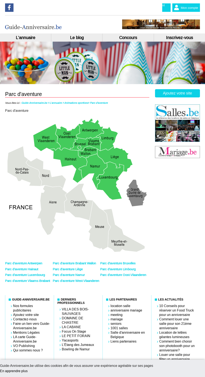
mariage (117, 319)
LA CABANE (71, 327)
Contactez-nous (25, 319)
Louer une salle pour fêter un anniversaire (174, 356)
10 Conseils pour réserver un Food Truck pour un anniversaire (176, 310)
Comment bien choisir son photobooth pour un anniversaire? (177, 345)
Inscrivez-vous (179, 37)
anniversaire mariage (126, 310)
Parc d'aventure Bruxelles (118, 263)
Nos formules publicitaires (23, 308)
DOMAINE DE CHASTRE (72, 320)
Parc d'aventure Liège (68, 269)
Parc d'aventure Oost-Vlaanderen (123, 275)
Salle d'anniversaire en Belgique (128, 334)
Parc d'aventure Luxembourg (25, 275)
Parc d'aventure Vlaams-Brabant (27, 281)
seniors (116, 323)
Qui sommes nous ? (28, 350)
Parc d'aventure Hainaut (21, 269)
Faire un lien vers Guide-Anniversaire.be (31, 325)
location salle (120, 306)
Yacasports (70, 340)
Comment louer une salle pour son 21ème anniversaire (175, 323)
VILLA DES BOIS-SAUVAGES (75, 311)
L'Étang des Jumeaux (78, 345)
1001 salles (119, 328)
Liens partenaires (123, 341)
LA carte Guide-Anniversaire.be (25, 339)
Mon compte (185, 7)
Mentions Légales (26, 332)
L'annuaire (25, 37)
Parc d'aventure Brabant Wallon (74, 263)
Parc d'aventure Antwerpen (23, 263)
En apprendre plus (14, 371)
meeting (117, 315)
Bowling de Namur (76, 349)
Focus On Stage (74, 331)
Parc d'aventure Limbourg (118, 269)
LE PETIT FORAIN (76, 336)
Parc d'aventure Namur (69, 275)
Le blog (77, 37)
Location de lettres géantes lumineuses (174, 334)
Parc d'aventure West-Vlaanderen (76, 281)
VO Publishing (24, 346)
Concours (128, 37)
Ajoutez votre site (177, 93)
